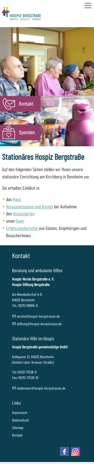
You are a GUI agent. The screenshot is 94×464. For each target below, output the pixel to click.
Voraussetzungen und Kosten (29, 206)
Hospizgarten (24, 213)
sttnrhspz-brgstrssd (41, 388)
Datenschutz (20, 419)
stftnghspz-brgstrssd (39, 323)
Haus (17, 199)
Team (19, 221)
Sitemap (17, 427)
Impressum (19, 412)
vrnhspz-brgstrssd (38, 316)
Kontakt (17, 435)
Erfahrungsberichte (22, 228)
